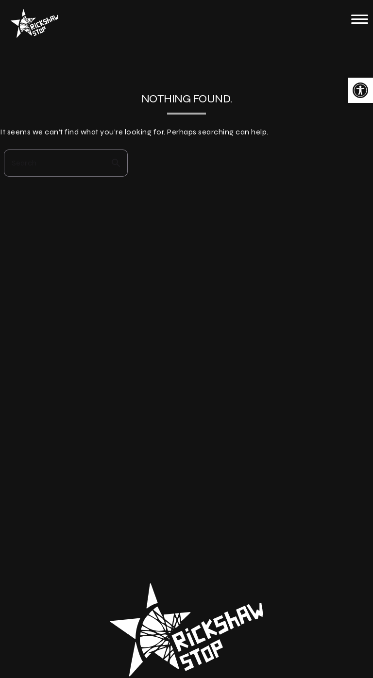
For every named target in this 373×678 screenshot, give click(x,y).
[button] (359, 19)
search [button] (116, 163)
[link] (360, 90)
